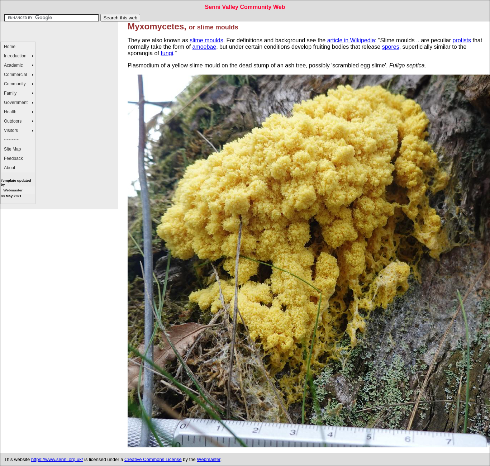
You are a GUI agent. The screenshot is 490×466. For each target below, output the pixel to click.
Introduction (15, 55)
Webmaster (12, 190)
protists (461, 40)
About (9, 167)
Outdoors (13, 121)
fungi (167, 53)
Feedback (13, 158)
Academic (13, 65)
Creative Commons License (153, 459)
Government (16, 102)
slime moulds (206, 40)
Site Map (12, 149)
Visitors (11, 130)
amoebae (204, 47)
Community (15, 83)
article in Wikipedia (351, 40)
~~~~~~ (11, 139)
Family (10, 93)
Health (10, 111)
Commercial (15, 74)
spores (390, 47)
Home (9, 46)
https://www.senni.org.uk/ (57, 459)
